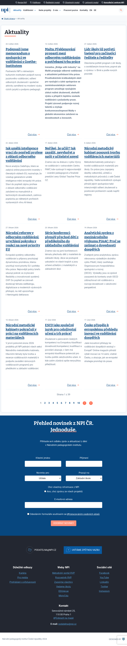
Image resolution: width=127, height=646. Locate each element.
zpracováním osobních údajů (84, 514)
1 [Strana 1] (40, 403)
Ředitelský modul (53, 2)
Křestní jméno (43, 458)
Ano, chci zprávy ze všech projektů (63, 491)
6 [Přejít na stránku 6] (61, 403)
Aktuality (17, 10)
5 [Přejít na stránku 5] (57, 403)
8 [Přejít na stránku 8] (69, 403)
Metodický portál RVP (63, 573)
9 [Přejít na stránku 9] (73, 403)
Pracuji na (84, 472)
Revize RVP (22, 2)
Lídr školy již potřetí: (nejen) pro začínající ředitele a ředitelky (100, 53)
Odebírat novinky (63, 523)
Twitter (104, 586)
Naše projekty (45, 10)
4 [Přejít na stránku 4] (53, 403)
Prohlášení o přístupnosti (23, 582)
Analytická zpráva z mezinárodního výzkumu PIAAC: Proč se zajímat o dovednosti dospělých (102, 241)
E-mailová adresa (63, 499)
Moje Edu (63, 595)
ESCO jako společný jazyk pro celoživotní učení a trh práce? (60, 329)
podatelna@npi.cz (67, 624)
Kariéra (22, 573)
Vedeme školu (63, 586)
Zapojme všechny (63, 582)
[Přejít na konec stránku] (91, 403)
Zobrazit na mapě (64, 618)
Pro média (22, 577)
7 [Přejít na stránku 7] (65, 403)
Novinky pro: (43, 472)
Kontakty (84, 10)
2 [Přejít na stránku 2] (45, 403)
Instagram (104, 591)
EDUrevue (64, 591)
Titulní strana (9, 19)
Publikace (36, 2)
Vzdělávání (28, 10)
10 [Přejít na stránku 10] (78, 403)
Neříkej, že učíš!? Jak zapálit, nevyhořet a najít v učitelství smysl (61, 152)
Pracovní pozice (71, 10)
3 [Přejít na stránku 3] (49, 403)
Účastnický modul (72, 2)
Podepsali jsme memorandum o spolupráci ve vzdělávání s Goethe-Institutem (21, 57)
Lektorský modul (91, 2)
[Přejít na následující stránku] (84, 403)
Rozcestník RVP (63, 577)
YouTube (104, 577)
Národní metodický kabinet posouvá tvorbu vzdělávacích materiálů (102, 152)
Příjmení (84, 458)
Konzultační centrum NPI (114, 2)
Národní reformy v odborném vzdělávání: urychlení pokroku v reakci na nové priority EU (23, 241)
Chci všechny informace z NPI (63, 487)
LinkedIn (104, 582)
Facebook (104, 573)
